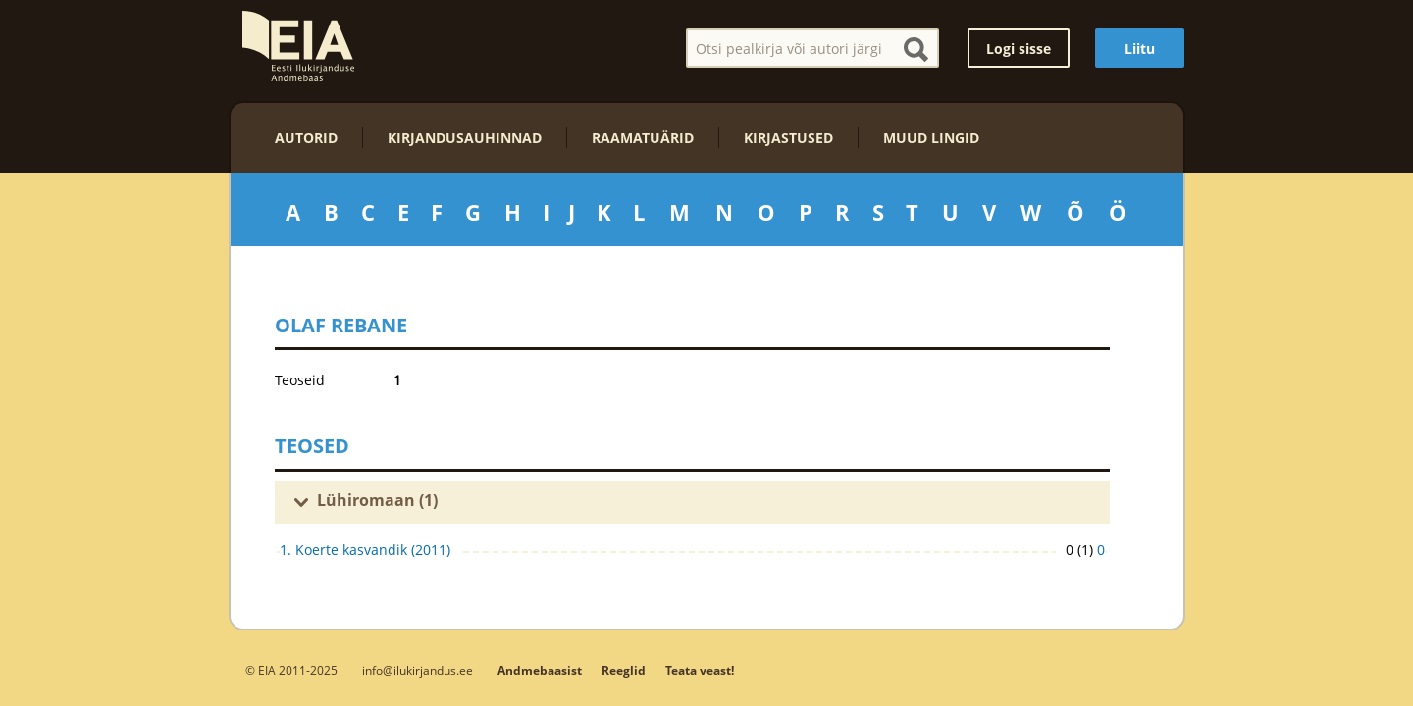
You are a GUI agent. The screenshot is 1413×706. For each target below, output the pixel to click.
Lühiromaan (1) (377, 500)
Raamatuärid (643, 137)
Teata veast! (699, 670)
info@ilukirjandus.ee (417, 670)
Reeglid (624, 670)
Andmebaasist (539, 670)
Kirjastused (788, 137)
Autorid (306, 137)
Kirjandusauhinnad (465, 137)
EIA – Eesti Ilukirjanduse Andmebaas (298, 46)
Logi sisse (1018, 48)
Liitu (1140, 48)
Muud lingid (931, 137)
